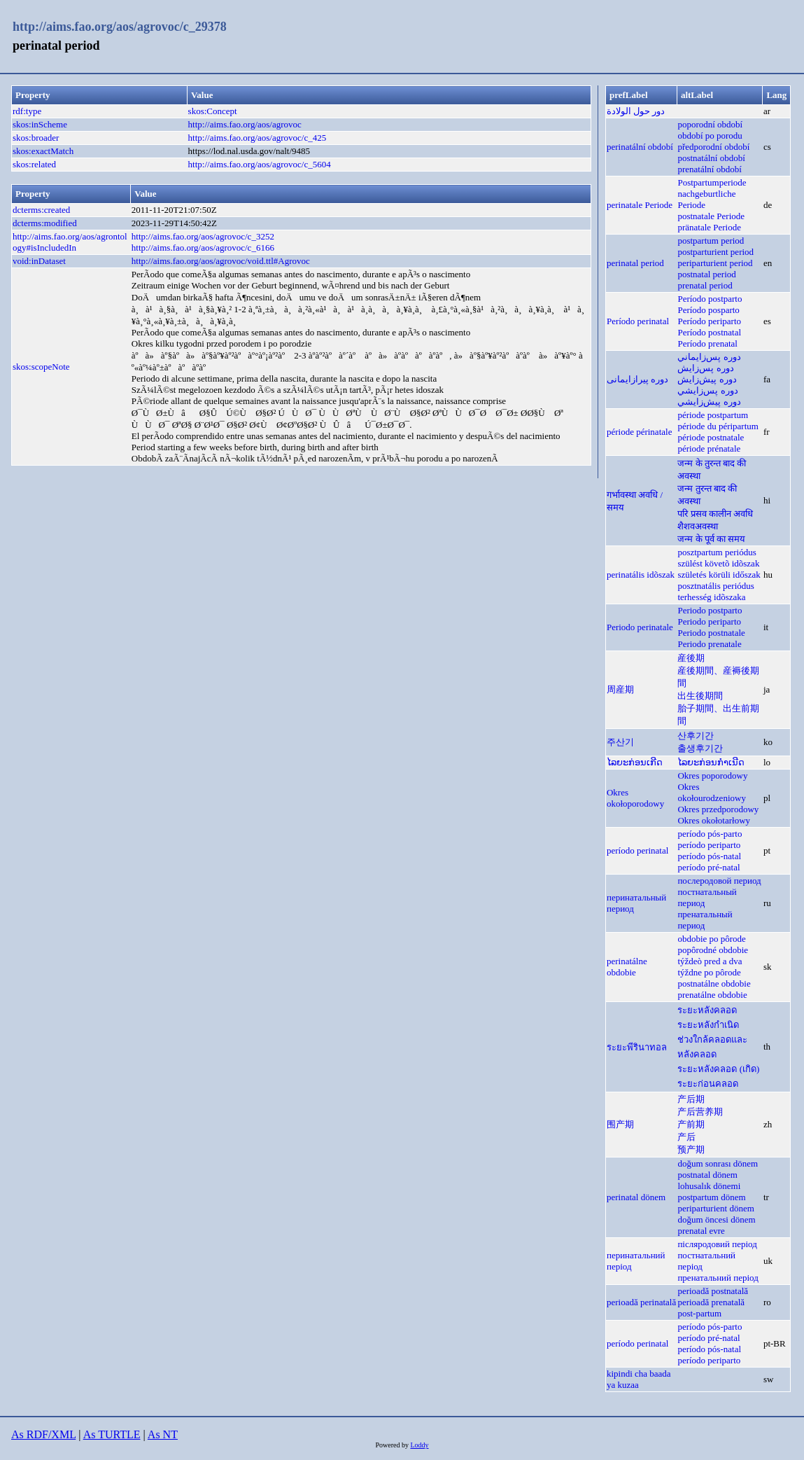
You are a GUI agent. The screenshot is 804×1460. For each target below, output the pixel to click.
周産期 (620, 689)
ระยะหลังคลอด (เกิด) (718, 1069)
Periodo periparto (709, 621)
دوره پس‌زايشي (707, 390)
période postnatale (710, 437)
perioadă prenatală (711, 1302)
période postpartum (712, 415)
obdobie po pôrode (711, 938)
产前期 (691, 1124)
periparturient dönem (715, 1208)
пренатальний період (717, 1277)
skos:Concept (212, 111)
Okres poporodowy (712, 775)
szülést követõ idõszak (718, 563)
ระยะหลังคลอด (707, 1010)
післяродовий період (716, 1244)
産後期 (691, 658)
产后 (686, 1137)
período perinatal (637, 850)
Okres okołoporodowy (635, 798)
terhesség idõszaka (711, 597)
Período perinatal (638, 321)
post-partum (699, 1313)
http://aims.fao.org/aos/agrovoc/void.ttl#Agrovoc (221, 261)
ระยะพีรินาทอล (637, 1047)
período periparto (708, 845)
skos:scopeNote (41, 366)
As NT (163, 1434)
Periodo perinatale (640, 627)
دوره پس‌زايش (705, 368)
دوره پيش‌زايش (706, 379)
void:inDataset (39, 261)
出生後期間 (700, 695)
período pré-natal (708, 867)
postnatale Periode (711, 216)
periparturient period (714, 263)
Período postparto (709, 298)
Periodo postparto (709, 610)
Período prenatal (707, 343)
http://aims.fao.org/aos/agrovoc (245, 124)
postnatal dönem (707, 1174)
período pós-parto (709, 833)
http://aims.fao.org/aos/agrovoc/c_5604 (259, 164)
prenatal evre (700, 1230)
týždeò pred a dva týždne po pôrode (709, 967)
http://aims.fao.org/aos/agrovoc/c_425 (257, 137)
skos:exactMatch (43, 151)
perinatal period (635, 263)
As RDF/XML (43, 1434)
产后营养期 (700, 1111)
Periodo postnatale (711, 632)
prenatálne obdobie (712, 994)
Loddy (419, 1445)
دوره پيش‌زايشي (708, 401)
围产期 (620, 1124)
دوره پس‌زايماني (708, 357)
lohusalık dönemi (708, 1186)
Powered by (392, 1445)
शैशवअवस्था (697, 526)
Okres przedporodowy (718, 809)
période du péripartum (718, 426)
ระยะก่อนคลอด (707, 1083)
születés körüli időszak (718, 574)
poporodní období (709, 124)
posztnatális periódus (715, 585)
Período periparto (709, 321)
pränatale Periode (709, 227)
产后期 (691, 1099)
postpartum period (710, 240)
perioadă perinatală (641, 1302)
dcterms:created (41, 209)
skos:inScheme (40, 124)
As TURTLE (112, 1434)
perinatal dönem (636, 1197)
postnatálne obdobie (713, 983)
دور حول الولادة (636, 111)
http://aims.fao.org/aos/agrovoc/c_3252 (203, 236)
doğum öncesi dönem (716, 1219)
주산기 (620, 742)
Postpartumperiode (711, 182)
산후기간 (695, 735)
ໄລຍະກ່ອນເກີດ (635, 762)
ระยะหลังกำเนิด (708, 1025)
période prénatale (708, 448)
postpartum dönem (711, 1197)
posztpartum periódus (716, 552)
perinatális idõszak (641, 574)
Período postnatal (709, 332)
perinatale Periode (639, 205)
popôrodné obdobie (712, 950)
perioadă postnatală (712, 1291)
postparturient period (715, 251)
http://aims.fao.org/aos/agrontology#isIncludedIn (70, 242)
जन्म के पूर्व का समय (711, 539)
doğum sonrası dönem (717, 1163)
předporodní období (713, 146)
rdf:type (27, 111)
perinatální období (640, 146)
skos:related (34, 164)
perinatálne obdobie (627, 967)
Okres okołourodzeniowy (711, 792)
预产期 (691, 1149)
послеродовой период (719, 880)
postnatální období (711, 158)
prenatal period (704, 285)
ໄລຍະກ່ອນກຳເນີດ (711, 762)
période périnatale (639, 431)
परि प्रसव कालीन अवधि (715, 513)
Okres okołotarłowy (713, 820)
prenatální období (709, 169)
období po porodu (709, 135)
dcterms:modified (45, 223)
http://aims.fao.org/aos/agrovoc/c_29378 (120, 27)
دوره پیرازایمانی (637, 379)
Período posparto (708, 310)
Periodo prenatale (709, 644)
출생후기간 (700, 748)
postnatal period (706, 274)
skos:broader (36, 137)
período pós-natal (709, 856)
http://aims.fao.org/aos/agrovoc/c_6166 (203, 247)
